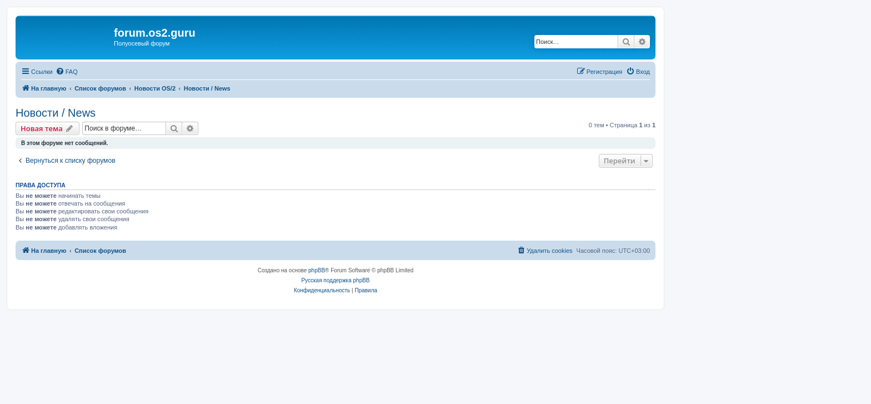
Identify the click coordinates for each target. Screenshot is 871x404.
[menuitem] (67, 71)
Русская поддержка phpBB (335, 280)
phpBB (316, 270)
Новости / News (56, 113)
